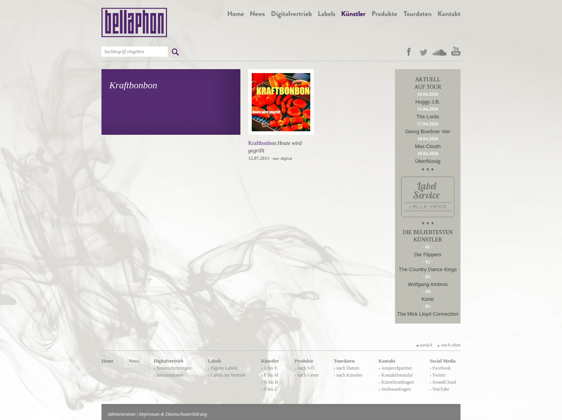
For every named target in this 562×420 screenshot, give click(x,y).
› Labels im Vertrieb (226, 375)
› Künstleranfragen (396, 382)
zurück (424, 345)
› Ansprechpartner (395, 368)
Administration (121, 414)
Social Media (442, 361)
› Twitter (438, 375)
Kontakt (387, 361)
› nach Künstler (348, 375)
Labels (214, 361)
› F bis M (269, 375)
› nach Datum (346, 368)
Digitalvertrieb (168, 361)
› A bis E (269, 368)
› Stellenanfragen (395, 389)
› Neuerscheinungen (172, 368)
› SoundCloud (443, 382)
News (134, 361)
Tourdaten (344, 361)
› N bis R (269, 382)
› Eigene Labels (222, 368)
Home (107, 361)
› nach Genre (307, 375)
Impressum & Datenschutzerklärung (173, 414)
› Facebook (440, 368)
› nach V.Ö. (305, 368)
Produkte (304, 361)
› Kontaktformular (396, 375)
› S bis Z (269, 389)
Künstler (270, 361)
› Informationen (168, 375)
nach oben (449, 345)
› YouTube (439, 389)
